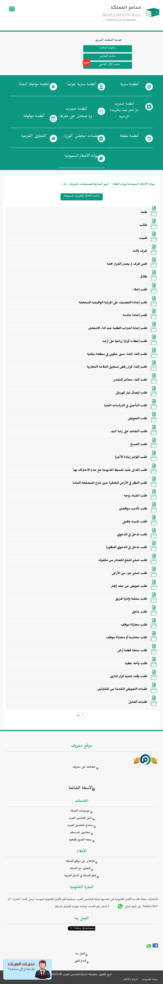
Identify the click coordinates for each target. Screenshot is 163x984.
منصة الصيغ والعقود (80, 840)
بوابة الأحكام (81, 156)
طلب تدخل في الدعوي (132, 535)
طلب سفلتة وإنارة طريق (131, 599)
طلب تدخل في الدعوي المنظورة (126, 548)
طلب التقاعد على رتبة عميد (129, 432)
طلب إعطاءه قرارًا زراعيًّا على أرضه (124, 342)
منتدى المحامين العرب (80, 826)
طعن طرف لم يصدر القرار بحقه (127, 264)
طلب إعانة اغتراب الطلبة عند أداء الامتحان (117, 329)
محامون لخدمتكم (80, 833)
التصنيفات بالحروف (81, 185)
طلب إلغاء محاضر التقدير (130, 380)
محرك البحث (107, 48)
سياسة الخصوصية (150, 979)
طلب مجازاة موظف (134, 625)
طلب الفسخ (138, 445)
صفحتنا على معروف (84, 767)
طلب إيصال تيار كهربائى (131, 393)
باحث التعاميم (107, 56)
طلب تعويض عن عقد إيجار (129, 587)
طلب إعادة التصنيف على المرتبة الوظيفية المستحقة (113, 303)
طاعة (144, 213)
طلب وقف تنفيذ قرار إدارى (128, 677)
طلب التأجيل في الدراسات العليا (125, 406)
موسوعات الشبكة (80, 811)
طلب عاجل (139, 612)
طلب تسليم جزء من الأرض (129, 574)
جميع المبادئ (101, 185)
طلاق (143, 277)
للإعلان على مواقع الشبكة (80, 861)
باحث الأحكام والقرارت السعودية (81, 196)
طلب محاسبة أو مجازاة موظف (126, 638)
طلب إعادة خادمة (135, 316)
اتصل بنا (80, 954)
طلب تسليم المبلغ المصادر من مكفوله (122, 561)
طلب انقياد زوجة (135, 496)
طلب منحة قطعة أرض (132, 651)
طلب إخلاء (139, 290)
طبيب (143, 238)
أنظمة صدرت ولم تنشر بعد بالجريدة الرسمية (124, 110)
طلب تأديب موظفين (133, 509)
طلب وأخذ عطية (136, 664)
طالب (143, 226)
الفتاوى (33, 137)
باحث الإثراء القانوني (101, 65)
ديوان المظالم (120, 185)
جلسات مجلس (81, 137)
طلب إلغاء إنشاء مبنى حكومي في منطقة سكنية (117, 355)
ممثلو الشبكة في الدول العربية (80, 876)
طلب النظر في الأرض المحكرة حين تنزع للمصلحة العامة (110, 483)
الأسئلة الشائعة (80, 788)
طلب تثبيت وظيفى (134, 522)
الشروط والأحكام (130, 979)
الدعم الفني (80, 961)
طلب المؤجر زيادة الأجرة (131, 458)
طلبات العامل (138, 702)
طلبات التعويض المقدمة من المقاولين (122, 690)
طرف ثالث (139, 251)
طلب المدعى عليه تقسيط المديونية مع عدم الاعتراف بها (110, 470)
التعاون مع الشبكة (80, 869)
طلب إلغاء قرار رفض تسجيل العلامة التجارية (117, 367)
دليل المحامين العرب (80, 818)
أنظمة (129, 85)
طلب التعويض (137, 419)
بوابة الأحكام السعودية (141, 185)
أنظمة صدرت (75, 114)
